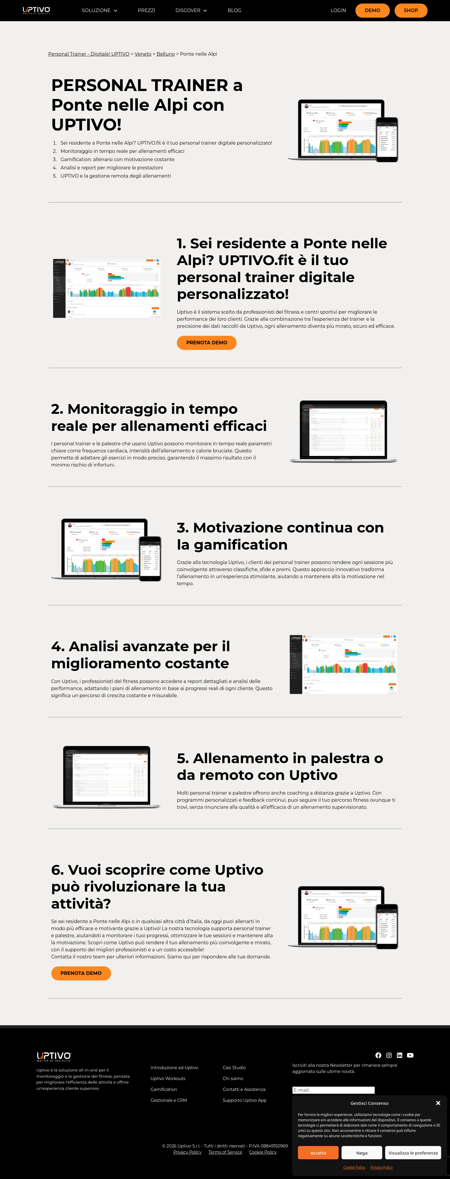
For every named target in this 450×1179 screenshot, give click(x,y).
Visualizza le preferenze (413, 1153)
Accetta (318, 1153)
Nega (361, 1153)
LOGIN (338, 10)
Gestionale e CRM (169, 1100)
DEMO (372, 10)
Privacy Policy (381, 1167)
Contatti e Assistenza (244, 1089)
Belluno (165, 54)
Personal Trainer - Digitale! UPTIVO (89, 54)
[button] (438, 1103)
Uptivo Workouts (168, 1078)
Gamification (164, 1089)
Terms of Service (225, 1152)
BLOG (234, 10)
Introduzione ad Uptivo (174, 1067)
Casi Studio (234, 1067)
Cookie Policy (354, 1167)
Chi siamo (233, 1078)
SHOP (411, 10)
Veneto (143, 54)
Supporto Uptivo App (244, 1100)
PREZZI (146, 10)
